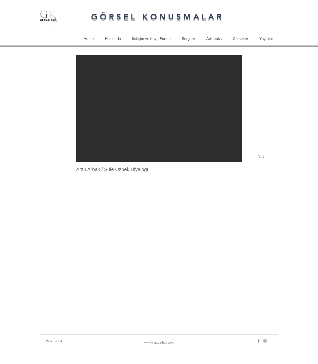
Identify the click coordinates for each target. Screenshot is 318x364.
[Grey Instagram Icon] (265, 341)
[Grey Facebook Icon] (258, 341)
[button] (159, 108)
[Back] (261, 157)
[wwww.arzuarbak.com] (159, 342)
